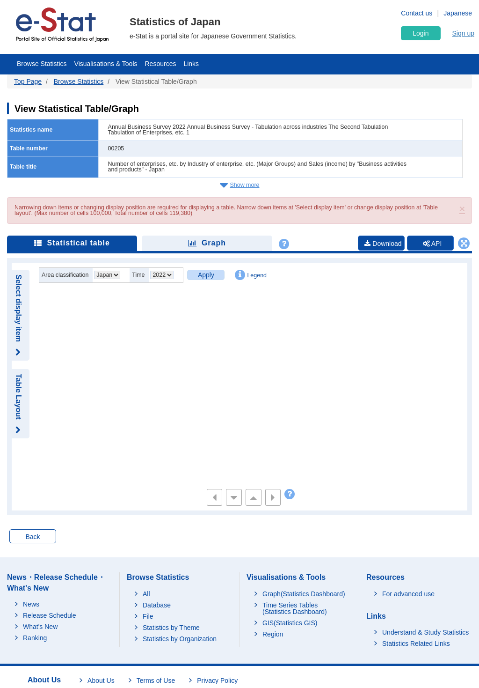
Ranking (35, 638)
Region (272, 634)
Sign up (463, 33)
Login (420, 33)
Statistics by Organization (180, 639)
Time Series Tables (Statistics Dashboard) (294, 608)
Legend (251, 275)
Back (32, 536)
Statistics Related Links (416, 643)
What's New (40, 626)
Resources (160, 63)
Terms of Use (156, 680)
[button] (462, 209)
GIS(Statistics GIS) (289, 623)
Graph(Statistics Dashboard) (303, 594)
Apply (206, 275)
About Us (101, 680)
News (31, 604)
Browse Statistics (42, 63)
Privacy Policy (217, 680)
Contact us (416, 13)
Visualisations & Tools (106, 63)
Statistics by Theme (171, 627)
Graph (207, 243)
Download (382, 243)
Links (191, 63)
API (432, 243)
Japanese (457, 13)
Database (157, 605)
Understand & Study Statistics (425, 632)
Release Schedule (49, 615)
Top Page (28, 81)
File (148, 616)
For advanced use (408, 594)
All (146, 594)
